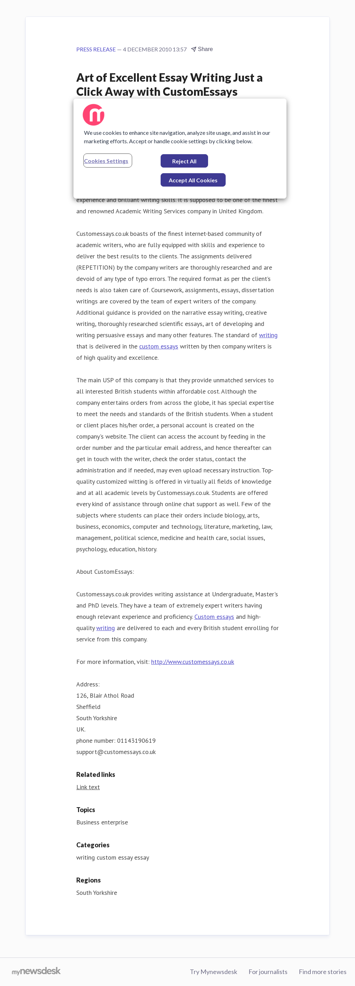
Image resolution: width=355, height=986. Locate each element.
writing (268, 335)
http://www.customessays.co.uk (192, 662)
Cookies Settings (106, 160)
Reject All (184, 161)
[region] (179, 149)
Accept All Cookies (193, 180)
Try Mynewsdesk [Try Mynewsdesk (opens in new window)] (213, 971)
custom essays (158, 346)
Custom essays (214, 617)
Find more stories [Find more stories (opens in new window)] (323, 971)
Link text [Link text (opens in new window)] (88, 787)
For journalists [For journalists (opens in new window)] (268, 971)
